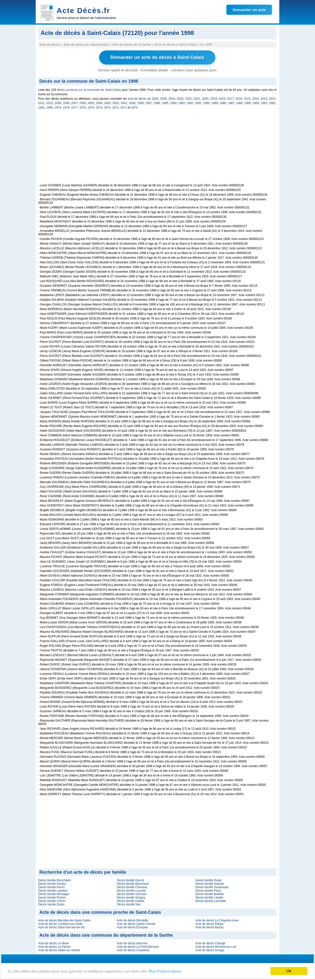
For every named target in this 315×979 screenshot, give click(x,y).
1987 (231, 103)
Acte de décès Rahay (209, 924)
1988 (223, 103)
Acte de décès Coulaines (133, 950)
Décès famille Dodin (51, 904)
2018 (222, 98)
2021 (197, 98)
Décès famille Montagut (53, 894)
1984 (255, 103)
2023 (180, 98)
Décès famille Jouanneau (212, 887)
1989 (214, 103)
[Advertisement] (157, 149)
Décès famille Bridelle (209, 894)
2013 (264, 98)
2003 (107, 103)
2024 (172, 98)
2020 (205, 98)
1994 (173, 103)
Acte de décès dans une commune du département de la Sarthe (106, 935)
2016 (239, 98)
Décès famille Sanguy (131, 897)
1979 (58, 107)
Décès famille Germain (131, 894)
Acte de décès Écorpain (132, 927)
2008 (66, 103)
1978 (66, 107)
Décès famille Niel (128, 904)
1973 (107, 107)
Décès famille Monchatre (54, 880)
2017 (230, 98)
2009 (58, 103)
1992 (190, 103)
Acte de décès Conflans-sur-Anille (60, 924)
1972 (115, 107)
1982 (272, 103)
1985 (247, 103)
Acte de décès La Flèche (54, 946)
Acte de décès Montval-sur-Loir (215, 946)
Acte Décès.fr (83, 10)
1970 (134, 107)
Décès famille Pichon (52, 897)
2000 (132, 103)
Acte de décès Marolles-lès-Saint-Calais (64, 920)
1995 (165, 103)
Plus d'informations (165, 971)
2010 (50, 103)
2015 (247, 98)
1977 (74, 107)
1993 (181, 103)
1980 (49, 107)
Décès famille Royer (208, 880)
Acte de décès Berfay (209, 927)
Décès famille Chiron (51, 901)
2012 (272, 98)
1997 (148, 103)
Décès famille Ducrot (130, 880)
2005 (91, 103)
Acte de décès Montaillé (132, 920)
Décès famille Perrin (51, 887)
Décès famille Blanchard (132, 883)
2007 (74, 103)
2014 (255, 98)
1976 (82, 107)
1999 (140, 103)
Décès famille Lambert (52, 890)
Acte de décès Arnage (209, 950)
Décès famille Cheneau (132, 887)
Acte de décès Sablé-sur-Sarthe (59, 950)
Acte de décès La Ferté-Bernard (138, 946)
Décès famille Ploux (208, 890)
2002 (115, 103)
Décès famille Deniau (52, 883)
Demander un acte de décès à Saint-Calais (157, 57)
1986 (239, 103)
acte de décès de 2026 (143, 98)
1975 (90, 107)
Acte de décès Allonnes (132, 943)
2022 (188, 98)
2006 (82, 103)
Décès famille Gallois (130, 901)
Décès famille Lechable (210, 901)
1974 (99, 107)
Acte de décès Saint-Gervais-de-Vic (61, 927)
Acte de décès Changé (210, 943)
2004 (99, 103)
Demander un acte (249, 10)
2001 (124, 103)
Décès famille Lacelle (209, 897)
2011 (41, 103)
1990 (206, 103)
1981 (41, 107)
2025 (163, 98)
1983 (264, 103)
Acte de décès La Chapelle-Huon (217, 920)
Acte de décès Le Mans (53, 943)
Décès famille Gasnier (209, 883)
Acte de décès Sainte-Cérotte (136, 924)
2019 (213, 98)
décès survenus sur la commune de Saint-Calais (89, 90)
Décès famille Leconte (131, 890)
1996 (157, 103)
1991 (198, 103)
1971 (123, 107)
